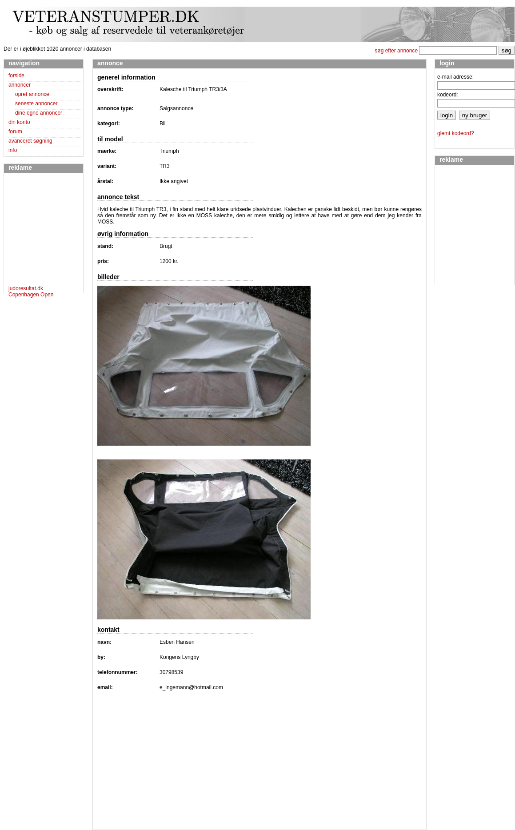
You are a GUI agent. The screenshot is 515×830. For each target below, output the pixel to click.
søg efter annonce (396, 51)
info (12, 150)
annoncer (19, 85)
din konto (19, 122)
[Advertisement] (35, 230)
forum (15, 131)
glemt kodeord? (455, 133)
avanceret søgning (30, 141)
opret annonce (32, 94)
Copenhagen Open (30, 294)
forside (16, 75)
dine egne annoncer (38, 113)
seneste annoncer (36, 103)
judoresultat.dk (25, 288)
